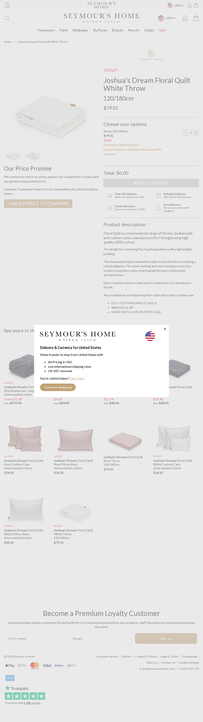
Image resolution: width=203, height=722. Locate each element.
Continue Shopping (58, 387)
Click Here (77, 378)
